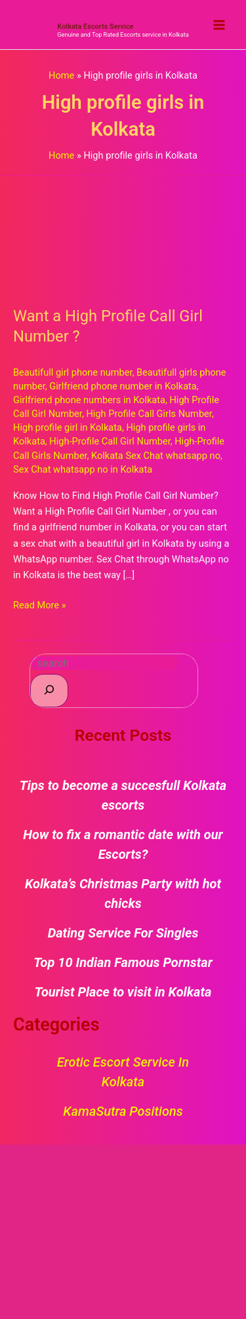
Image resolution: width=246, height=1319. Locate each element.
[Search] (49, 690)
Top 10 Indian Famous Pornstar (123, 962)
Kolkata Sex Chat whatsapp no (155, 456)
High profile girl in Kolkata (67, 427)
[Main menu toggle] (219, 25)
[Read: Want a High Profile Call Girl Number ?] (123, 233)
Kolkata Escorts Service (95, 26)
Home (61, 75)
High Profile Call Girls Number (148, 414)
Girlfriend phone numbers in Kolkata (89, 400)
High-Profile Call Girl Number (109, 441)
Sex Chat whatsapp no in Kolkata (82, 469)
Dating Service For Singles (123, 933)
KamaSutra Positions (122, 1111)
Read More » (39, 604)
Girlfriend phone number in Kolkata (122, 386)
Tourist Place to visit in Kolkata (123, 992)
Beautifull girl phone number (73, 372)
